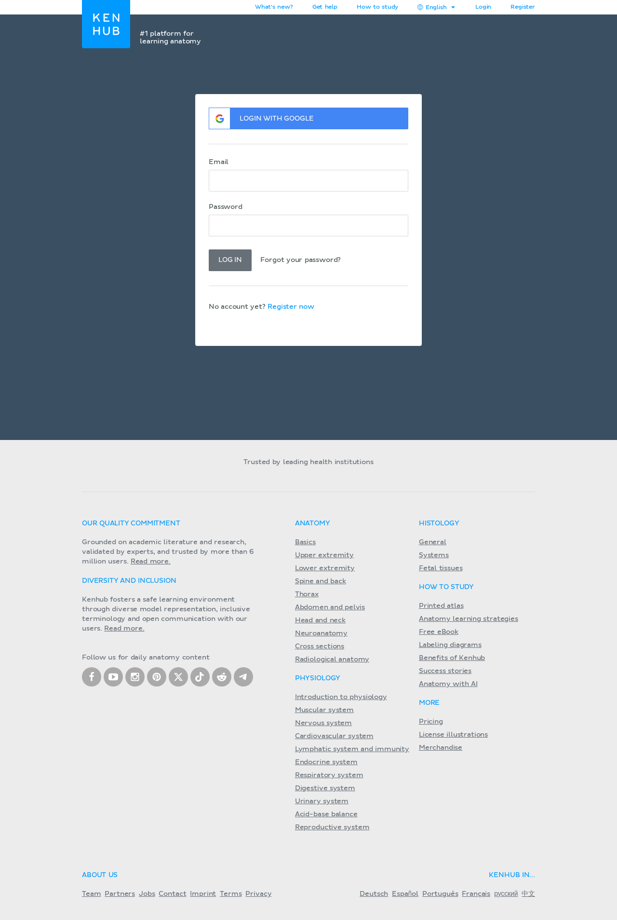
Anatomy (312, 523)
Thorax (307, 594)
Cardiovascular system (334, 736)
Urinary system (322, 801)
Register (522, 7)
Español (405, 894)
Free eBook (438, 632)
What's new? (274, 7)
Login (483, 7)
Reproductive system (332, 827)
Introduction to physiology (341, 697)
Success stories (445, 671)
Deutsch (374, 894)
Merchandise (440, 747)
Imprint (203, 894)
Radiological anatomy (332, 659)
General (432, 542)
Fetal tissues (441, 568)
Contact (172, 894)
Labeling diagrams (450, 645)
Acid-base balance (326, 814)
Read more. (151, 561)
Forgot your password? (300, 260)
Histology (439, 523)
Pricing (431, 721)
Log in (230, 260)
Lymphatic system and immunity (352, 749)
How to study (377, 7)
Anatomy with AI (448, 684)
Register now (291, 306)
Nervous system (323, 723)
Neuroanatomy (321, 633)
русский (506, 894)
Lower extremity (325, 568)
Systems (434, 555)
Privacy (258, 894)
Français (476, 894)
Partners (120, 894)
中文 (528, 894)
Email (218, 162)
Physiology (317, 678)
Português (440, 894)
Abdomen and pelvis (330, 607)
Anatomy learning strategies (468, 619)
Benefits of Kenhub (452, 658)
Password (225, 207)
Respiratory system (329, 775)
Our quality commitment (131, 523)
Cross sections (319, 646)
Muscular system (324, 710)
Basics (305, 542)
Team (91, 894)
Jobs (147, 894)
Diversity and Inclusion (129, 580)
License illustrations (453, 734)
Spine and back (320, 581)
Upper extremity (324, 555)
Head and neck (320, 620)
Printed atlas (441, 606)
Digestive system (325, 788)
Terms (230, 894)
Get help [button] (324, 7)
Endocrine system (326, 762)
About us (100, 875)
